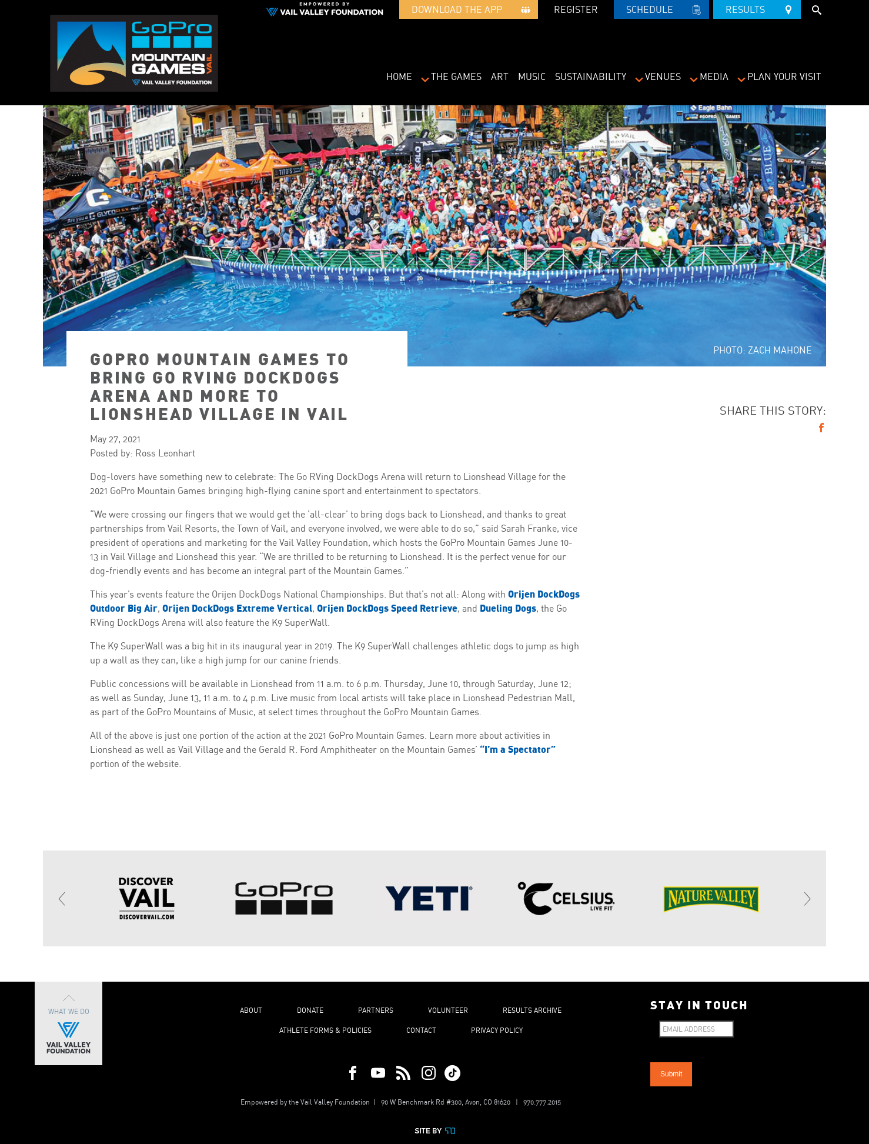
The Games (456, 76)
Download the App (469, 11)
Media (714, 76)
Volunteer (448, 1010)
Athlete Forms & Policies (325, 1030)
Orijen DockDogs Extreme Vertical (237, 608)
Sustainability (590, 76)
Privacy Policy (497, 1030)
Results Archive (532, 1010)
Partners (375, 1010)
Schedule (661, 11)
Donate (310, 1010)
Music (532, 76)
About (251, 1010)
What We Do (68, 1023)
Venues (663, 76)
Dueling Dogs (508, 608)
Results (757, 7)
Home (399, 76)
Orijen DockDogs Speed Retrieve (386, 608)
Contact (421, 1030)
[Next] (807, 899)
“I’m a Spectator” (518, 749)
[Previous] (62, 899)
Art (500, 76)
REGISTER (576, 9)
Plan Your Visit (784, 76)
